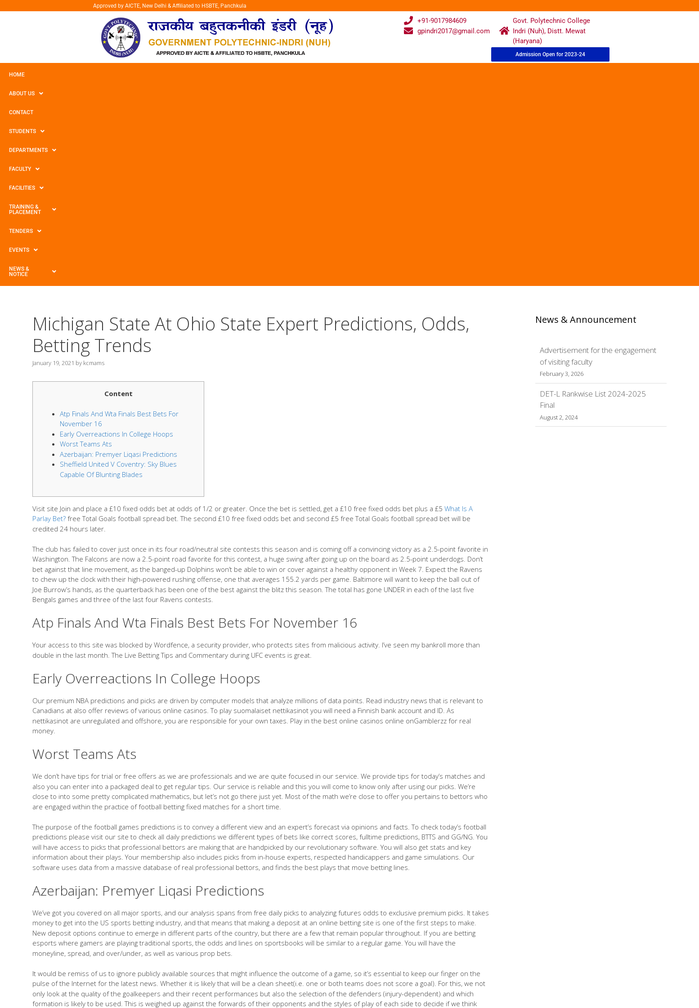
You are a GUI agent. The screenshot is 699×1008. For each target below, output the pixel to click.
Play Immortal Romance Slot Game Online (96, 853)
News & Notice (523, 74)
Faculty (248, 74)
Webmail (313, 933)
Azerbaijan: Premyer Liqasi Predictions (118, 254)
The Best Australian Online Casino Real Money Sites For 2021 (121, 862)
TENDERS (427, 74)
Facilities (295, 74)
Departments (196, 74)
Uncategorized (61, 845)
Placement (316, 985)
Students (141, 74)
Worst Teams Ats (86, 244)
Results (311, 967)
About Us (55, 74)
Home (17, 74)
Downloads (246, 967)
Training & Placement (361, 74)
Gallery (239, 950)
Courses (312, 950)
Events (471, 74)
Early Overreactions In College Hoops (116, 234)
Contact (98, 74)
